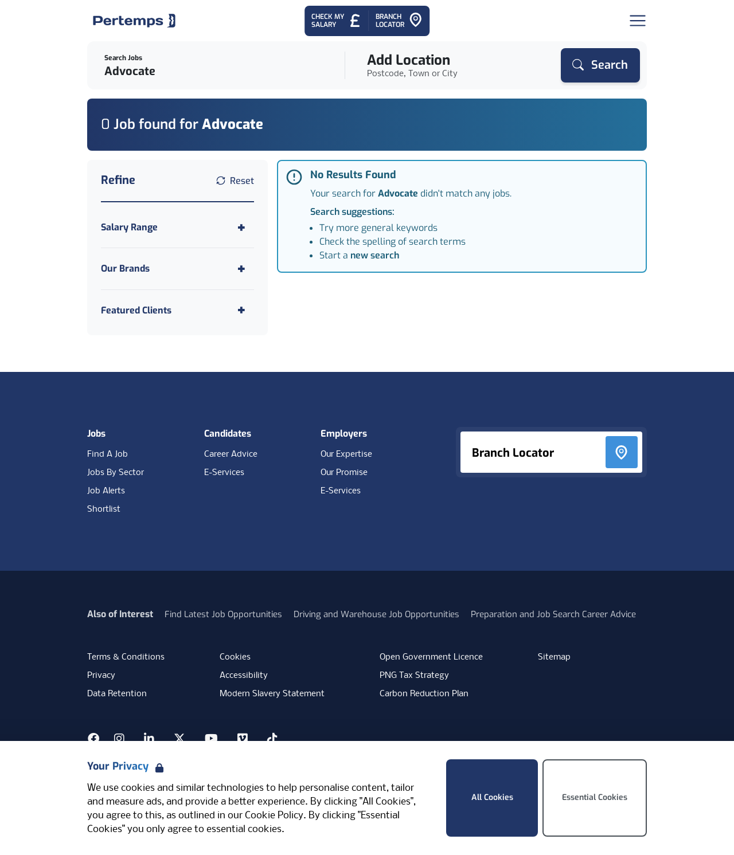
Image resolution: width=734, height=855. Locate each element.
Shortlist (103, 509)
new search (374, 255)
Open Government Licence (431, 657)
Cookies (235, 657)
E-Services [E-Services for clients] (341, 491)
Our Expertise (346, 454)
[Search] (600, 65)
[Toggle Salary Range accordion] (177, 227)
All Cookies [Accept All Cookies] (492, 797)
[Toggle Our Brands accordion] (177, 268)
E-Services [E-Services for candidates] (224, 472)
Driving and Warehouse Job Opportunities (376, 614)
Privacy (101, 675)
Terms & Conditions (126, 657)
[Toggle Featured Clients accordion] (177, 310)
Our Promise (344, 472)
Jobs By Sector (115, 472)
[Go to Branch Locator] (399, 21)
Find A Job (107, 454)
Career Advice (230, 454)
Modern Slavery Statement (272, 694)
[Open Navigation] (637, 20)
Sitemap (554, 657)
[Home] (134, 20)
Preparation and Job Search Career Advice (553, 614)
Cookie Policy (274, 815)
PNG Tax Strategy (414, 675)
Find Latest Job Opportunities (223, 614)
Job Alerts (106, 491)
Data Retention (117, 694)
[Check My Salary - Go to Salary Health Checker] (336, 21)
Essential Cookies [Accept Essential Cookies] (594, 797)
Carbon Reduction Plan (424, 694)
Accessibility (244, 675)
